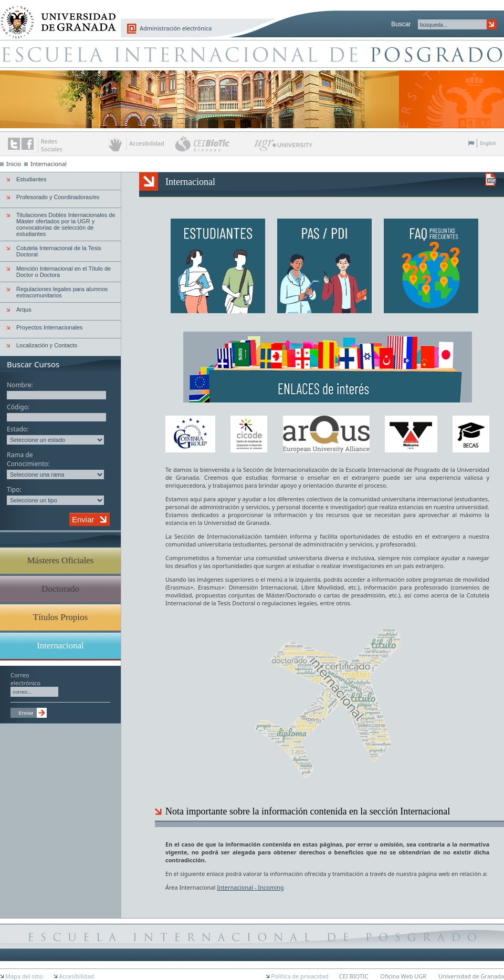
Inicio (13, 164)
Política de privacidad (300, 976)
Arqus (24, 309)
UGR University (284, 148)
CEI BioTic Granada (214, 143)
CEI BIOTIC (354, 976)
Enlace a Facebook (28, 144)
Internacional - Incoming (250, 887)
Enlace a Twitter (14, 144)
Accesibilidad (76, 976)
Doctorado (60, 589)
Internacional (48, 164)
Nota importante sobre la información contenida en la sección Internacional (307, 811)
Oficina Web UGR (403, 976)
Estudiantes (31, 179)
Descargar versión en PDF (490, 179)
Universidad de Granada (54, 16)
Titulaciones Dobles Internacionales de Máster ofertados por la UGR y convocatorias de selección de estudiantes (66, 224)
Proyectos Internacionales (49, 327)
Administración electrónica (176, 28)
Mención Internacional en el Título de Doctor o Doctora (63, 271)
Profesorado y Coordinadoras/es (57, 197)
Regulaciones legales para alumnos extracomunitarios (62, 292)
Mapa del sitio (24, 976)
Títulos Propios (60, 617)
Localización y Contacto (46, 345)
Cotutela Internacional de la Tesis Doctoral (58, 251)
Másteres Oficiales (60, 560)
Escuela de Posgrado (252, 53)
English (488, 143)
